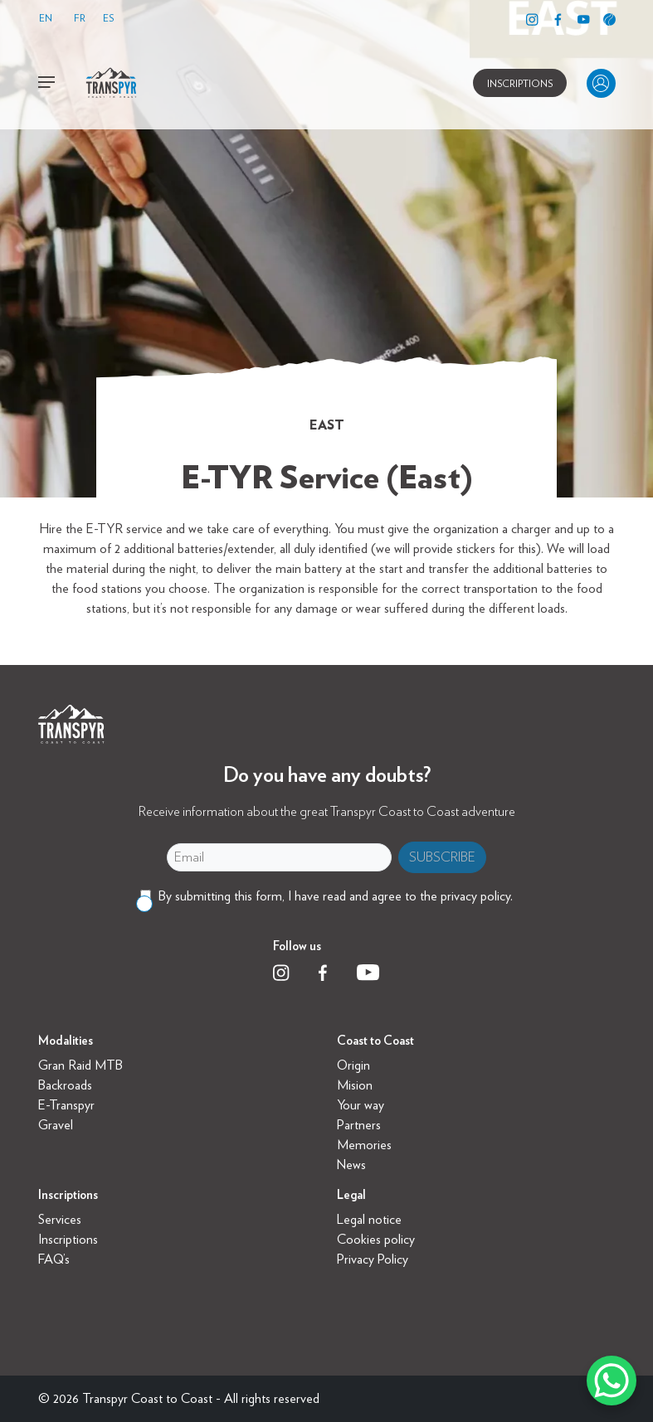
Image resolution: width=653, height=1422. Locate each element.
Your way (360, 1105)
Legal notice (369, 1219)
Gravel (55, 1125)
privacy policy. (477, 896)
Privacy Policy (372, 1259)
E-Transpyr (66, 1105)
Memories (364, 1145)
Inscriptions (68, 1239)
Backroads (65, 1085)
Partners (359, 1125)
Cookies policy (376, 1239)
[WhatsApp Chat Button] (611, 1380)
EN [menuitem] (45, 18)
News (351, 1164)
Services (59, 1219)
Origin (353, 1065)
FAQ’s (54, 1259)
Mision (355, 1085)
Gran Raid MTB (80, 1065)
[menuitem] (50, 18)
